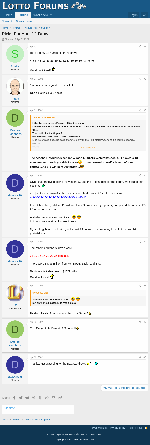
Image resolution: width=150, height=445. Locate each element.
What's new (40, 15)
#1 (145, 46)
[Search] (144, 15)
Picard (15, 98)
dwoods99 (15, 195)
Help (130, 427)
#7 (145, 322)
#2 (145, 79)
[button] (50, 15)
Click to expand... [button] (88, 147)
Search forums (24, 21)
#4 (145, 175)
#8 (145, 357)
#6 (145, 285)
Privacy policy (117, 427)
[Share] (140, 46)
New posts (7, 21)
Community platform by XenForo (75, 434)
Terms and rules (99, 427)
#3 (145, 110)
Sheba (8, 39)
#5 (145, 241)
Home (8, 15)
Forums (23, 15)
